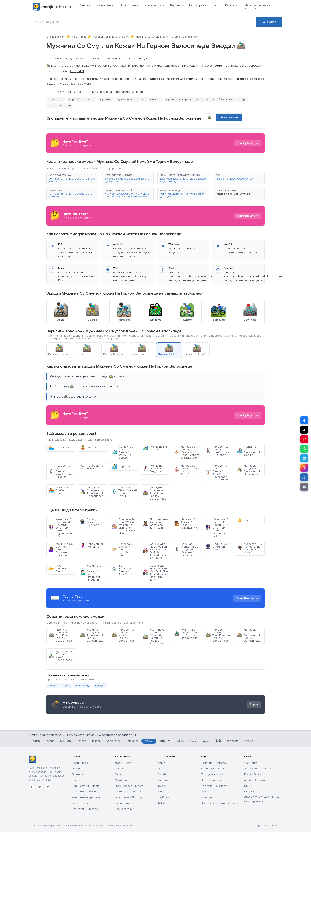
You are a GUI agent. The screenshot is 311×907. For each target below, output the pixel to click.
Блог (216, 5)
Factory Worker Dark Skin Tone (91, 522)
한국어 (193, 816)
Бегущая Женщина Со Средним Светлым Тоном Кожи (186, 549)
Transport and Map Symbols (233, 193)
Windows (163, 855)
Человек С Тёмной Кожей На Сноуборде (187, 470)
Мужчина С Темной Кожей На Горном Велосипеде (187, 669)
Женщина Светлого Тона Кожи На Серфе (249, 451)
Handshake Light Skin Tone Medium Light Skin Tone (123, 549)
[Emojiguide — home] (52, 7)
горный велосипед (81, 99)
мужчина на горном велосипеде (138, 99)
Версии (176, 5)
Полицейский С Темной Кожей (217, 546)
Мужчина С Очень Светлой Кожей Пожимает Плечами (90, 572)
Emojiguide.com (55, 36)
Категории (105, 5)
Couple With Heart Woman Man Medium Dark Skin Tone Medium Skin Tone (155, 550)
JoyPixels (163, 872)
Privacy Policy (252, 849)
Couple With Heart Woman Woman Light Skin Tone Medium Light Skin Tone (123, 526)
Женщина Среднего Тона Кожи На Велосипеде (92, 492)
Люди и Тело (123, 838)
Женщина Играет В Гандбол (152, 468)
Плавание (59, 447)
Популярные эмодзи (214, 861)
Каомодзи (232, 5)
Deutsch (65, 816)
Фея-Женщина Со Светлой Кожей (123, 570)
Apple (161, 838)
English (35, 816)
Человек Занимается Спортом (111, 36)
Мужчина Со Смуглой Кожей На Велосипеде (60, 691)
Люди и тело (79, 36)
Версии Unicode (211, 855)
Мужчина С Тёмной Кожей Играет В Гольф (124, 492)
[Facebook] (32, 862)
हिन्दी (218, 816)
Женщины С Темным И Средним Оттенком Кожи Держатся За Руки (217, 528)
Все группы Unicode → (86, 884)
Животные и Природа (129, 872)
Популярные (197, 5)
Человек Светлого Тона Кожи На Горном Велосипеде (249, 671)
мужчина (105, 99)
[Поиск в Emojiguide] (142, 22)
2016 (87, 84)
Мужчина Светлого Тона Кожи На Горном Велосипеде (61, 671)
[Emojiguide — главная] (32, 835)
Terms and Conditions (257, 844)
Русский (149, 816)
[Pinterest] (47, 862)
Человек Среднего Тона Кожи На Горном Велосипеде (217, 671)
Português (132, 816)
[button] (72, 178)
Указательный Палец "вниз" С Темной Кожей (250, 548)
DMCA (248, 861)
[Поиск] (269, 22)
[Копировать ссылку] (304, 477)
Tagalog (248, 816)
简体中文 (164, 816)
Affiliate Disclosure (255, 855)
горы (66, 721)
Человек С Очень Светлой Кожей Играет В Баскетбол (186, 452)
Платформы (129, 5)
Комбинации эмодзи (214, 838)
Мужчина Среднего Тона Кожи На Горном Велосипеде (92, 671)
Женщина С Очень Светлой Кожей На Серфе (122, 452)
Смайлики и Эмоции (128, 867)
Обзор (84, 5)
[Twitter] (39, 862)
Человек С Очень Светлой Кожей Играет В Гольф (61, 471)
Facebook (164, 849)
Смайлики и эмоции (84, 867)
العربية (206, 816)
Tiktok (161, 878)
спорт (242, 99)
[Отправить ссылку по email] (304, 487)
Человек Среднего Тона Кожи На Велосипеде (249, 470)
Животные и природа (86, 872)
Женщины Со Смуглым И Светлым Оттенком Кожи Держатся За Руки (61, 528)
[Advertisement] (155, 616)
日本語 (180, 816)
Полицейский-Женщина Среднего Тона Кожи (155, 523)
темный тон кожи (60, 105)
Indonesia (232, 816)
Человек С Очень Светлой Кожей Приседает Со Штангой (216, 472)
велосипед (56, 99)
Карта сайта (262, 901)
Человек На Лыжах (91, 467)
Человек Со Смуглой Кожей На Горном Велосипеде (123, 671)
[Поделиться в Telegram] (304, 458)
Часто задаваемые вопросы (257, 7)
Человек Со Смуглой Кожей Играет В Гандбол (217, 451)
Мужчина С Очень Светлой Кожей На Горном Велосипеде (154, 672)
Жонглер (89, 447)
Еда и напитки (81, 878)
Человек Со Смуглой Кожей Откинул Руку (186, 523)
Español (50, 816)
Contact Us (251, 867)
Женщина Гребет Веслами (58, 490)
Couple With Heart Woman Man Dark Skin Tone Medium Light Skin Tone (155, 572)
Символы (78, 855)
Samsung (164, 867)
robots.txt (277, 901)
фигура (99, 721)
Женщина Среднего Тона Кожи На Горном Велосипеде (155, 493)
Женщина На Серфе (155, 448)
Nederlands (113, 816)
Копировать (229, 117)
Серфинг (120, 466)
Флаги (76, 844)
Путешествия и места (86, 861)
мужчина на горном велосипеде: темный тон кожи (199, 99)
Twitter (162, 861)
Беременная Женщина (92, 545)
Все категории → (125, 884)
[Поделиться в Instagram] (304, 468)
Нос (243, 520)
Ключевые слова (212, 844)
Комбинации (154, 5)
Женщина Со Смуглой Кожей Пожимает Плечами (61, 549)
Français (81, 816)
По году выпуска (212, 849)
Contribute (250, 838)
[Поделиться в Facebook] (304, 420)
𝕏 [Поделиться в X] (304, 430)
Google (162, 844)
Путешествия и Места (129, 861)
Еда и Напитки (124, 878)
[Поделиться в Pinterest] (304, 439)
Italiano (96, 816)
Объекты (77, 849)
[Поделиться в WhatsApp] (304, 449)
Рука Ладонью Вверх (58, 568)
